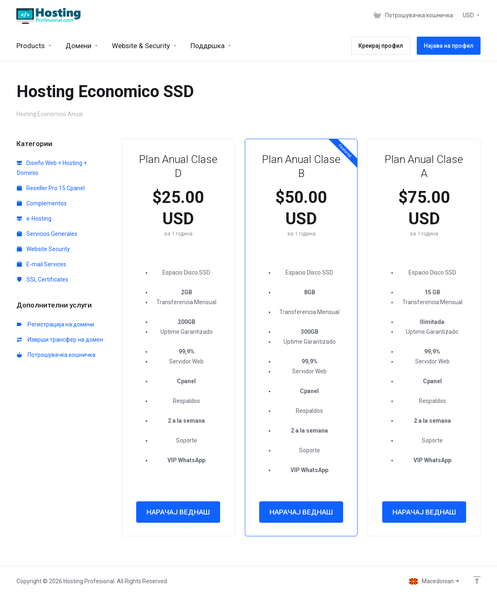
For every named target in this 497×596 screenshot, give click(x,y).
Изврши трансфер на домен (60, 339)
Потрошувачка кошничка (56, 355)
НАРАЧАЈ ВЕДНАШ (178, 512)
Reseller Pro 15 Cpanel (51, 188)
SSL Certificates (42, 279)
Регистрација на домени (55, 324)
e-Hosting (34, 218)
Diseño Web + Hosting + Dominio (52, 168)
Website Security (43, 249)
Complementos (42, 203)
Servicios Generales (47, 233)
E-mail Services (41, 264)
